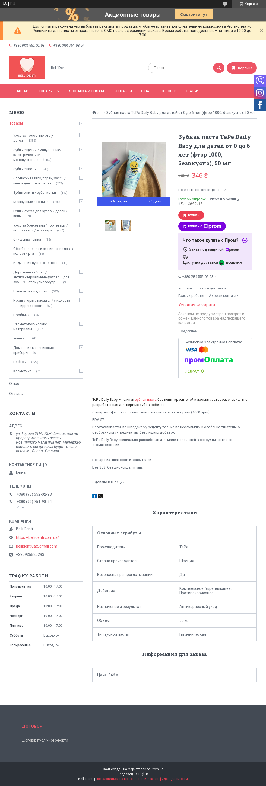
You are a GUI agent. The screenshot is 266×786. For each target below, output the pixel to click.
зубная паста (146, 399)
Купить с (204, 226)
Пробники (21, 315)
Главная (22, 91)
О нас (146, 91)
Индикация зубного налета (35, 263)
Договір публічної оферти (45, 740)
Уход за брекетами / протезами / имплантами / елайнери (40, 227)
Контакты (123, 91)
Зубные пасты (25, 169)
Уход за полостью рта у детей (33, 137)
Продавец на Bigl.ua (133, 774)
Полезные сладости (30, 291)
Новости (169, 91)
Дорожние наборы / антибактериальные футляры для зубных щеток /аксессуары (41, 277)
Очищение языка (27, 239)
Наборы (20, 362)
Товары (46, 91)
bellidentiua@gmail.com (36, 546)
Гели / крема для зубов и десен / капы (40, 213)
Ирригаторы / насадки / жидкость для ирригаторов (41, 302)
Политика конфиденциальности (163, 779)
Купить (193, 215)
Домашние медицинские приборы (33, 350)
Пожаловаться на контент (116, 779)
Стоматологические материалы (30, 326)
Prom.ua (157, 769)
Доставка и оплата (86, 91)
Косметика (22, 371)
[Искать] (218, 68)
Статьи (192, 91)
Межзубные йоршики (31, 202)
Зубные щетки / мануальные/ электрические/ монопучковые (37, 155)
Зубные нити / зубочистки (34, 192)
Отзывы (16, 394)
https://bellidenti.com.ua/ (37, 537)
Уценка (19, 338)
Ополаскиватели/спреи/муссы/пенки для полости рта (39, 180)
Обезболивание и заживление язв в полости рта (43, 251)
